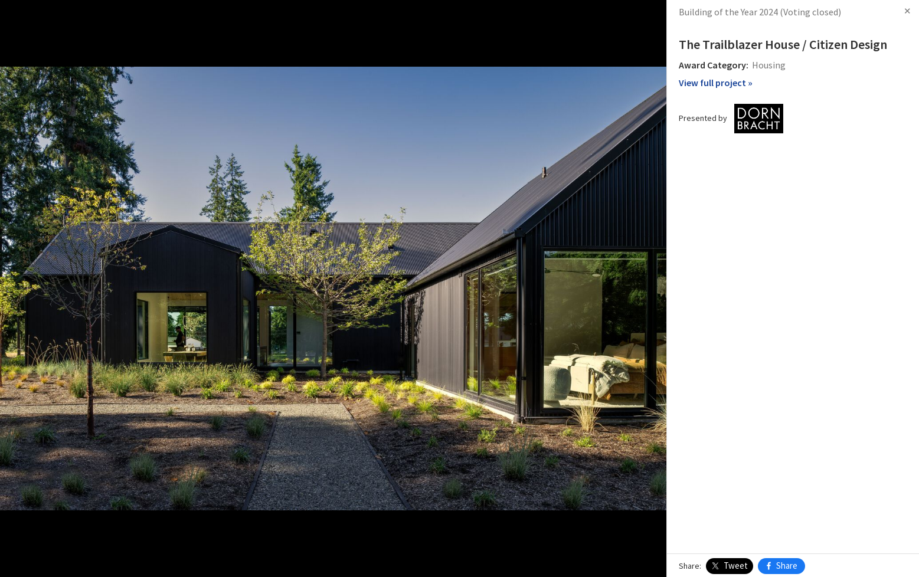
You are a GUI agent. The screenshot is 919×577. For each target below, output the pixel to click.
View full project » (716, 82)
